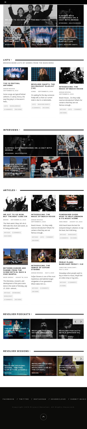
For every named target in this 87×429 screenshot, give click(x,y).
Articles (63, 109)
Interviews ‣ (11, 130)
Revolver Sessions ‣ (17, 351)
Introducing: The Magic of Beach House (71, 88)
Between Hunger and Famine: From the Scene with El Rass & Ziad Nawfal (14, 271)
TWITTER (24, 399)
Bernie (5, 220)
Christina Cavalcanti (67, 267)
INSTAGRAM (40, 399)
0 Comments (8, 109)
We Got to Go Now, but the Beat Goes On (15, 215)
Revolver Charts (44, 104)
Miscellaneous (15, 106)
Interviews (16, 292)
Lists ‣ (7, 60)
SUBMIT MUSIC (79, 399)
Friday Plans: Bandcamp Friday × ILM (71, 263)
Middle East (72, 234)
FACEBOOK (8, 399)
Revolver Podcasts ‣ (17, 314)
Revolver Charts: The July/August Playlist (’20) (43, 86)
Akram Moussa (9, 88)
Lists (6, 106)
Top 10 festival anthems (11, 84)
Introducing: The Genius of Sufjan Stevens (40, 268)
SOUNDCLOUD (58, 399)
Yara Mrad (63, 222)
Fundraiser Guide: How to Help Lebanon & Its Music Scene (71, 216)
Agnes (33, 91)
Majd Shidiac (8, 277)
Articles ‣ (10, 190)
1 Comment (77, 109)
